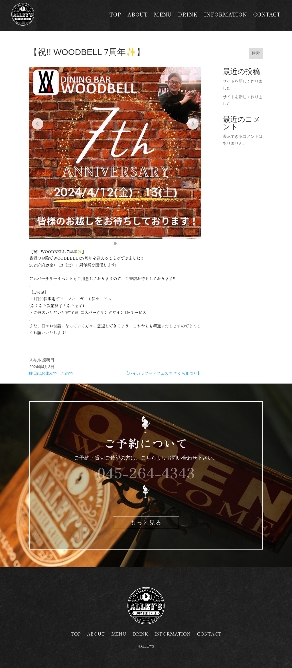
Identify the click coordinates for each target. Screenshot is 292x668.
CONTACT (267, 15)
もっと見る (146, 523)
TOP (115, 15)
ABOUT (137, 15)
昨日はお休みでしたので (51, 373)
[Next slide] (192, 124)
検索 (256, 53)
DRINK (188, 15)
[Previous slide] (37, 124)
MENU (163, 15)
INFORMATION (225, 15)
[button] (115, 243)
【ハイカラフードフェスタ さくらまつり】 (162, 373)
